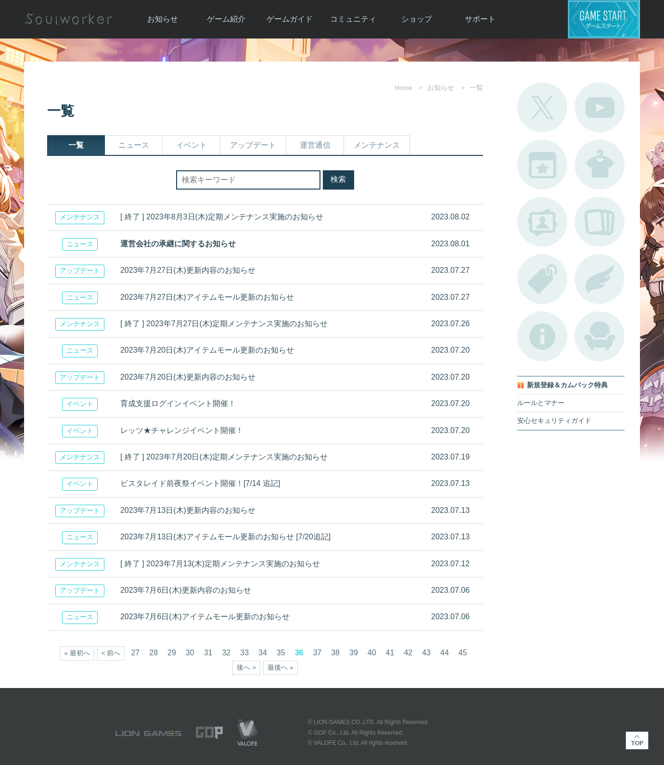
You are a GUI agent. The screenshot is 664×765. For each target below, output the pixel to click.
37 (317, 653)
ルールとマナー (540, 403)
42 (408, 653)
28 (153, 653)
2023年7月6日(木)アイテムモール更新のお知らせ (205, 616)
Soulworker (68, 19)
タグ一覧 (542, 279)
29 (171, 653)
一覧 (76, 145)
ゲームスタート (604, 19)
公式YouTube (600, 107)
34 (262, 653)
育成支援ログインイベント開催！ (178, 403)
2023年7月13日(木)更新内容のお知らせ (187, 510)
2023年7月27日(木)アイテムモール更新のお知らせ (207, 297)
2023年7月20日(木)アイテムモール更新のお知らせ (207, 350)
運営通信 (315, 145)
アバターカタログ (600, 165)
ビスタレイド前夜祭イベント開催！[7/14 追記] (200, 483)
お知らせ (162, 19)
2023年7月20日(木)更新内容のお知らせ (187, 377)
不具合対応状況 (542, 336)
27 (135, 653)
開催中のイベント (542, 165)
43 (426, 653)
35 (281, 653)
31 (208, 653)
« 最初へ (76, 653)
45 (463, 653)
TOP (637, 740)
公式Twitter (542, 107)
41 (390, 653)
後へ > (246, 667)
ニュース (133, 145)
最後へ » (280, 667)
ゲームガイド (290, 19)
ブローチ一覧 (600, 279)
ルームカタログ (600, 336)
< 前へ (111, 653)
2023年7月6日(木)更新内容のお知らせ (185, 590)
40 (372, 653)
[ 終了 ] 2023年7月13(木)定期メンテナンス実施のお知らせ (220, 564)
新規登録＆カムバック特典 (567, 385)
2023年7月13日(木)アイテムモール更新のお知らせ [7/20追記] (225, 537)
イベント (191, 145)
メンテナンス (377, 145)
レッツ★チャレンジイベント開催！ (181, 430)
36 (299, 653)
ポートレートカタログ (542, 222)
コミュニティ (353, 19)
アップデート (253, 145)
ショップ (416, 19)
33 (244, 653)
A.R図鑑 (600, 222)
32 (226, 653)
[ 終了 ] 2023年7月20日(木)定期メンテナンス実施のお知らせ (224, 457)
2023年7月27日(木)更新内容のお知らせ (187, 270)
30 (190, 653)
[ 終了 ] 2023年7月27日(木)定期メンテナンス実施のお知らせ (224, 323)
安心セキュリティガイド (554, 420)
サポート (480, 19)
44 (444, 653)
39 (353, 653)
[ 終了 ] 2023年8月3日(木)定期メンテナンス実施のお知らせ (221, 217)
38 (335, 653)
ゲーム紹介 (226, 19)
